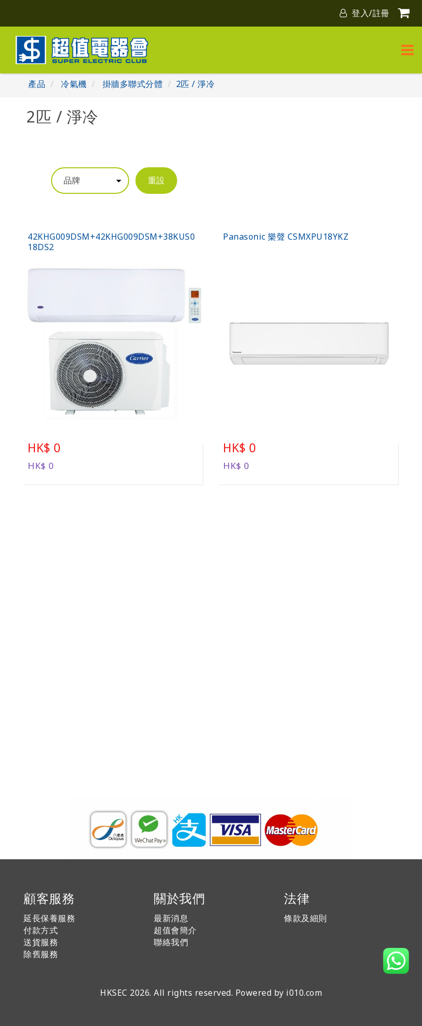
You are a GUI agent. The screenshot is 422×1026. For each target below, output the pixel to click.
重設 (156, 180)
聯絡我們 (171, 942)
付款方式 (40, 930)
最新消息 (171, 918)
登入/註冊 (365, 13)
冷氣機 (74, 84)
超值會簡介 (175, 930)
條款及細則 (305, 918)
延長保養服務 (49, 918)
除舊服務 (40, 954)
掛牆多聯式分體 (133, 84)
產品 (36, 84)
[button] (396, 961)
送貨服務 (40, 942)
